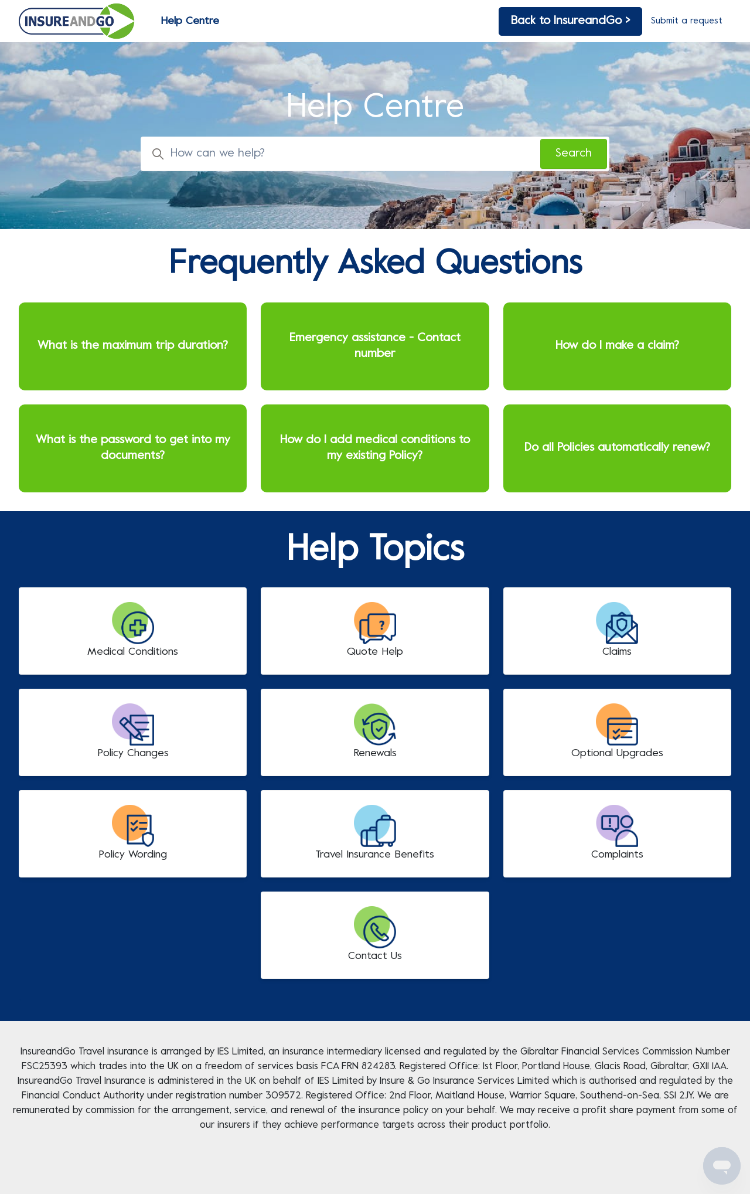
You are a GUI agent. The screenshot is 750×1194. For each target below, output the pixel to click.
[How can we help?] (375, 154)
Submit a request (686, 21)
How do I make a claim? (617, 346)
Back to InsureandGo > (570, 21)
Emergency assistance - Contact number (375, 346)
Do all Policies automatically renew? (617, 448)
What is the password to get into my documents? (133, 448)
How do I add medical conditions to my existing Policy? (375, 448)
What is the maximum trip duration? (133, 346)
